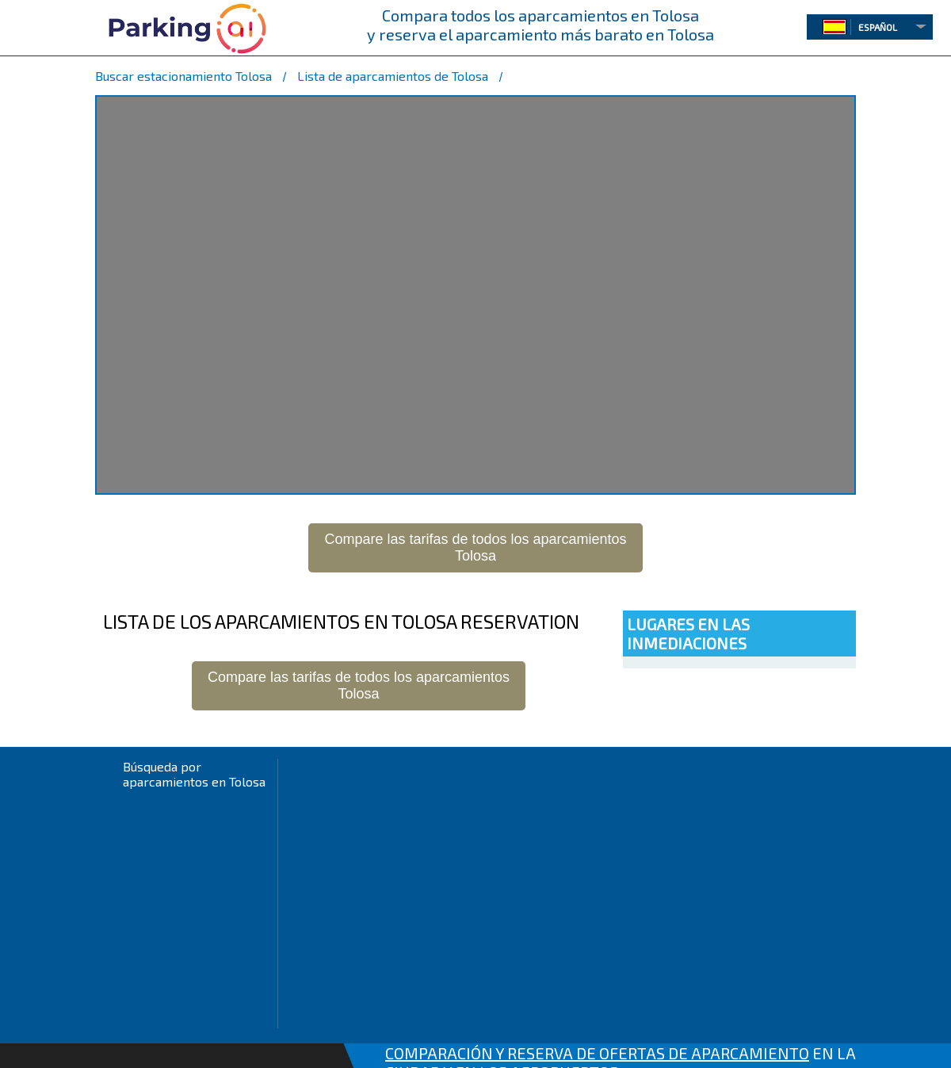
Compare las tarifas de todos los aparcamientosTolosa (475, 547)
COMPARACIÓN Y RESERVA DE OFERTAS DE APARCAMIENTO (597, 1052)
